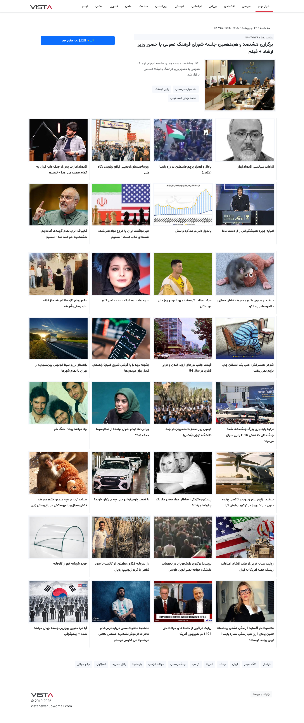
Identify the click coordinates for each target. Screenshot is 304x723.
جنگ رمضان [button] (178, 664)
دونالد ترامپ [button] (156, 664)
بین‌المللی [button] (161, 6)
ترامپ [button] (195, 664)
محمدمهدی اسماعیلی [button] (183, 98)
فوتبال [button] (267, 664)
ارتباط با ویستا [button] (261, 694)
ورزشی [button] (213, 6)
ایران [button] (235, 664)
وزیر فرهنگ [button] (162, 89)
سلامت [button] (143, 6)
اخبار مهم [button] (264, 6)
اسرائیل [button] (101, 664)
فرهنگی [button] (179, 6)
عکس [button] (98, 6)
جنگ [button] (222, 664)
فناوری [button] (114, 6)
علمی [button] (128, 6)
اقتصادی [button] (229, 6)
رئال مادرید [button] (119, 664)
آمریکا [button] (209, 664)
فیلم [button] (85, 6)
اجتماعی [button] (197, 6)
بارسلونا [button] (137, 664)
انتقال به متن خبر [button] (77, 40)
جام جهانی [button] (83, 664)
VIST (41, 6)
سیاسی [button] (246, 6)
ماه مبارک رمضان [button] (185, 89)
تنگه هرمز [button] (250, 664)
